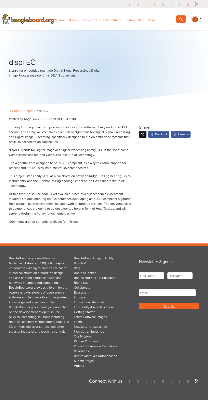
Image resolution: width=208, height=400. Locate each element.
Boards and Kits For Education (95, 277)
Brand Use (81, 282)
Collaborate (82, 287)
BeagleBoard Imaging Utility (94, 258)
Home (16, 110)
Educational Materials (89, 302)
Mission (60, 20)
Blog (141, 20)
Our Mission (82, 336)
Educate (80, 297)
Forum (130, 20)
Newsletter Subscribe (89, 331)
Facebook (159, 134)
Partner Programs (86, 341)
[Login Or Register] (196, 19)
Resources (81, 351)
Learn (78, 321)
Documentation (111, 20)
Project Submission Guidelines (95, 346)
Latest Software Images (90, 317)
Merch (152, 20)
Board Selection (85, 273)
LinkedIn (181, 134)
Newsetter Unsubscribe (90, 326)
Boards (74, 20)
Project (29, 110)
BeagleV (80, 263)
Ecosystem (89, 20)
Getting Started (84, 312)
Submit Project (84, 360)
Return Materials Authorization (95, 356)
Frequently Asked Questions (94, 307)
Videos (79, 365)
